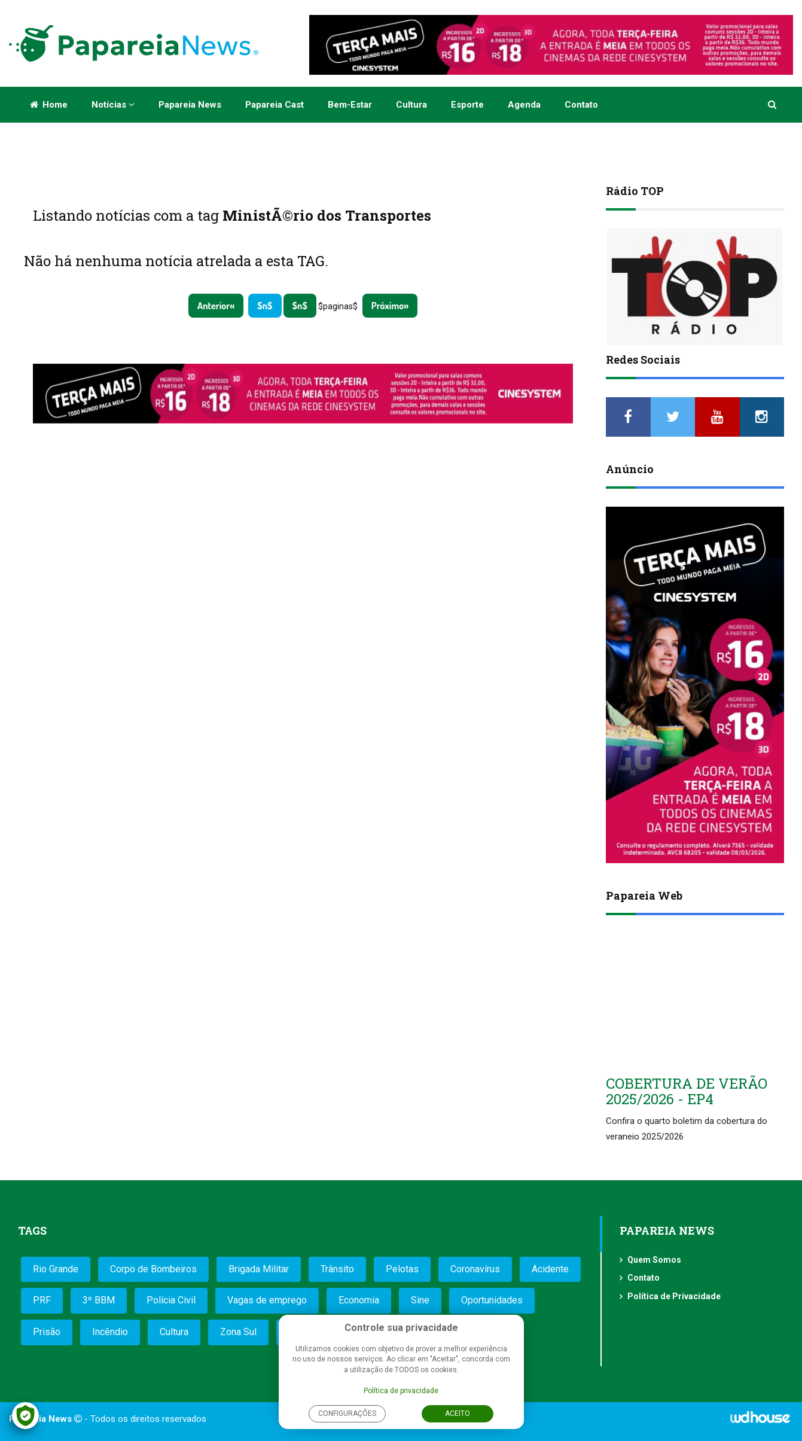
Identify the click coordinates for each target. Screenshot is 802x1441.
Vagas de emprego (267, 1300)
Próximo (387, 306)
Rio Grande (55, 1269)
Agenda (524, 104)
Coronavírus (475, 1269)
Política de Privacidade (674, 1296)
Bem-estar (350, 104)
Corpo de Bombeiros (153, 1269)
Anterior (213, 306)
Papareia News (189, 104)
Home (49, 104)
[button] (773, 105)
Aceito (457, 1413)
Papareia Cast (274, 104)
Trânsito (337, 1269)
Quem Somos (654, 1260)
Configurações (347, 1413)
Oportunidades (492, 1300)
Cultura (411, 104)
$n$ (264, 306)
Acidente (550, 1269)
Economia (359, 1300)
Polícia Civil (171, 1300)
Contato (581, 104)
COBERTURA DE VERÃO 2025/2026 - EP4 (686, 1091)
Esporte (467, 104)
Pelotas (402, 1269)
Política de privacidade (401, 1391)
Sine (420, 1300)
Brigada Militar (258, 1269)
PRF (42, 1300)
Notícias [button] (113, 104)
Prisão (46, 1332)
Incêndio (110, 1332)
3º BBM (99, 1300)
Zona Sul (238, 1332)
